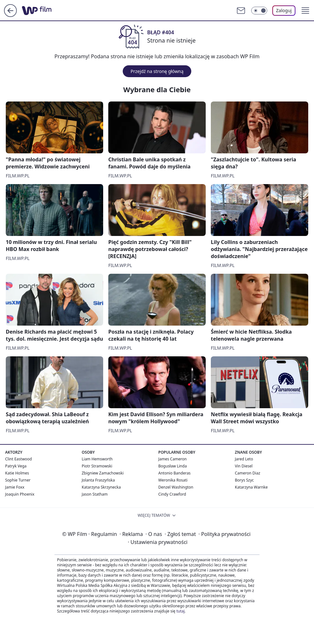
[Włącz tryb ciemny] (259, 10)
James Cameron (172, 459)
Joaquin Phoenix (19, 494)
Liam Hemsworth (97, 459)
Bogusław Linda (172, 466)
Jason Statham (95, 494)
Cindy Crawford (172, 494)
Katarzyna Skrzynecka (101, 487)
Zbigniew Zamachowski (103, 473)
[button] (305, 10)
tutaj (180, 611)
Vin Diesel (243, 466)
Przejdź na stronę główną (156, 71)
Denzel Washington (175, 487)
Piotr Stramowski (97, 466)
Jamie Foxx (14, 487)
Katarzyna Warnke (251, 487)
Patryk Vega (16, 466)
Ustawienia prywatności (157, 542)
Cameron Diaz (247, 473)
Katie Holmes (17, 473)
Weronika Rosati (172, 480)
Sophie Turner (17, 480)
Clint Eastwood (18, 459)
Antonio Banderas (174, 473)
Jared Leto (244, 459)
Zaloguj (284, 10)
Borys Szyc (244, 480)
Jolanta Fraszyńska (98, 480)
